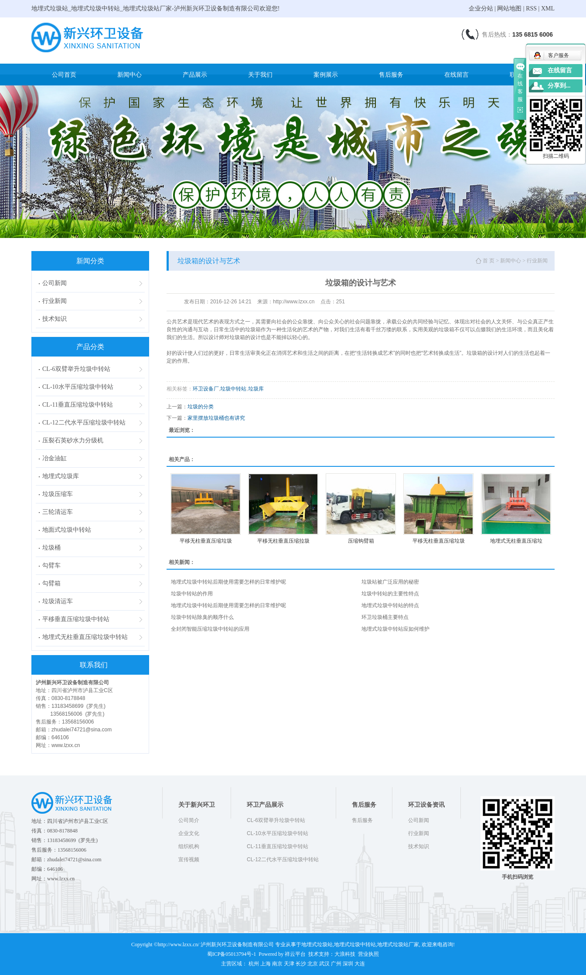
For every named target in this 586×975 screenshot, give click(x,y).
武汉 (324, 964)
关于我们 (260, 74)
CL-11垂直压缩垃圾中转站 (77, 404)
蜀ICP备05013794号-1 (231, 954)
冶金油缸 (54, 458)
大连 (359, 964)
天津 (289, 964)
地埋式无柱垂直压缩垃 (516, 541)
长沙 (301, 964)
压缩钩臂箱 (361, 541)
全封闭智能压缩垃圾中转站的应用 (210, 629)
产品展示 (195, 74)
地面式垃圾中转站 (66, 530)
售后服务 (391, 74)
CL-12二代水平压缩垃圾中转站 (84, 422)
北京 (312, 964)
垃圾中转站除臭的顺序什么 (202, 617)
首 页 (488, 261)
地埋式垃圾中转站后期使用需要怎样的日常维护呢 (228, 582)
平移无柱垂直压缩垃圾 (206, 541)
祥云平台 (295, 954)
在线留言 (456, 74)
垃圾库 (256, 389)
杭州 (254, 964)
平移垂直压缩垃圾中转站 (75, 619)
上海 (265, 964)
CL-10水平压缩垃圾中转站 (77, 387)
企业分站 (481, 8)
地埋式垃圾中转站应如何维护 (395, 629)
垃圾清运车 (57, 601)
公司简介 (188, 820)
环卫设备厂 (206, 389)
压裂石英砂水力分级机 (72, 440)
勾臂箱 (51, 583)
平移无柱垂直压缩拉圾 (283, 541)
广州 (336, 964)
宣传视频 (188, 859)
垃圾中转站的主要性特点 (390, 594)
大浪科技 (344, 954)
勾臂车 (51, 565)
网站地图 (509, 8)
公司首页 (64, 74)
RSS (531, 8)
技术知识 (54, 319)
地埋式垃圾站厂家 (398, 944)
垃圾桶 (51, 547)
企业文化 (188, 833)
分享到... (559, 85)
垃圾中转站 (233, 389)
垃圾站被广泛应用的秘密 (390, 582)
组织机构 (188, 846)
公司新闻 (54, 283)
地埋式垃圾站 (317, 944)
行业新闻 (54, 301)
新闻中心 (129, 74)
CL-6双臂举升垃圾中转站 (76, 369)
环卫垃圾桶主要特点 (385, 617)
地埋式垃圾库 (60, 476)
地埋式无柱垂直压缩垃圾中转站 (85, 637)
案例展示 (325, 74)
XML (548, 8)
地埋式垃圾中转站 (355, 944)
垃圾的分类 (200, 407)
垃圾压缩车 (57, 494)
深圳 (348, 964)
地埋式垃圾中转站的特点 (390, 605)
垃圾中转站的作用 (192, 594)
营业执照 (368, 954)
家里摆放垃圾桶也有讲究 (216, 418)
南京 (277, 964)
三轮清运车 (57, 512)
